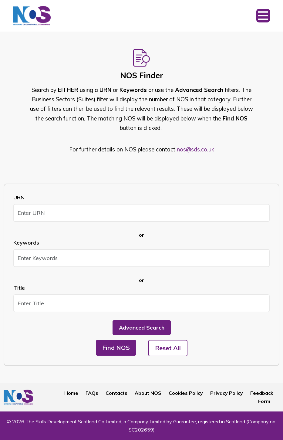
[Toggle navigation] (263, 15)
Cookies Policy (186, 393)
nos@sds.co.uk (195, 149)
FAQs (92, 393)
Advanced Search (141, 327)
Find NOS (116, 347)
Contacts (116, 393)
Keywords (26, 242)
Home (71, 393)
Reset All (168, 348)
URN (19, 197)
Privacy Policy (226, 393)
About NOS (148, 393)
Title (19, 287)
